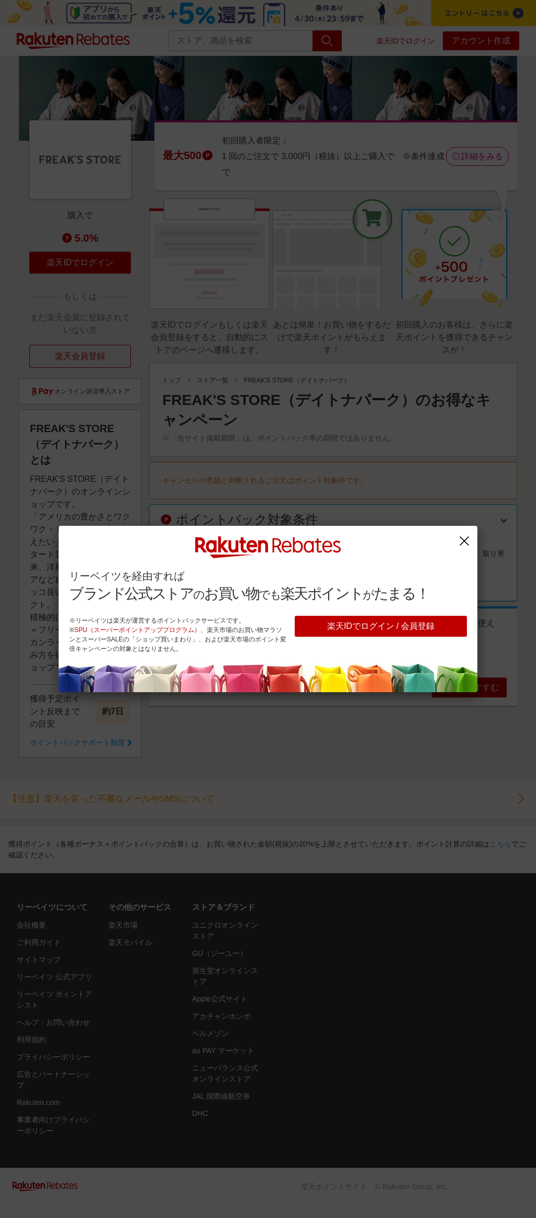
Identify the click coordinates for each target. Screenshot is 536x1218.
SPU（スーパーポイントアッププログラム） (137, 630)
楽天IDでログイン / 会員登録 (380, 626)
